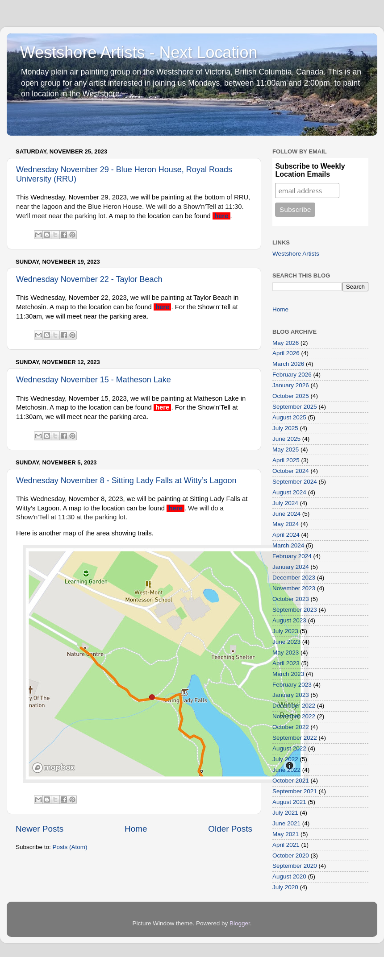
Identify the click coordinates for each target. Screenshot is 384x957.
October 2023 (290, 599)
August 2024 (289, 492)
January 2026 (290, 385)
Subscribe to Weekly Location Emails (310, 170)
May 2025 (285, 449)
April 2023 (286, 663)
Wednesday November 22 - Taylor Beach (89, 279)
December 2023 (293, 577)
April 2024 (286, 534)
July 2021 (285, 812)
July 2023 (285, 631)
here (222, 216)
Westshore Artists (295, 253)
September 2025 (294, 406)
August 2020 (289, 876)
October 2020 (290, 855)
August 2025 (289, 417)
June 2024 (286, 513)
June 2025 (286, 438)
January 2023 (290, 695)
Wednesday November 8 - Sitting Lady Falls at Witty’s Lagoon (126, 480)
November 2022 (293, 716)
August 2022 (289, 748)
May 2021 (285, 834)
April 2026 (286, 353)
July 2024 (285, 503)
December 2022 (293, 705)
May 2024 (285, 524)
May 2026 (285, 343)
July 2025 (285, 428)
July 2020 (285, 887)
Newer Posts (39, 828)
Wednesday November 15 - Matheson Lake (93, 379)
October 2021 (290, 780)
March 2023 (288, 674)
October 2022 (290, 727)
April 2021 (286, 844)
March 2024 (288, 545)
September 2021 (294, 791)
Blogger (240, 923)
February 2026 (292, 374)
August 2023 (289, 620)
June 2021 (286, 823)
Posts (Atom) (70, 847)
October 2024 (290, 471)
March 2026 (288, 363)
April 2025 (286, 460)
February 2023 (292, 684)
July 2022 (285, 759)
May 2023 (285, 652)
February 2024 (292, 556)
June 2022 (286, 769)
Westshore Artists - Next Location (139, 52)
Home (136, 828)
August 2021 (289, 802)
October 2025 (290, 396)
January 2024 (290, 566)
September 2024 (294, 481)
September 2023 (294, 609)
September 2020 (294, 865)
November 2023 (293, 588)
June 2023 (286, 641)
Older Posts (230, 828)
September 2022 (294, 737)
